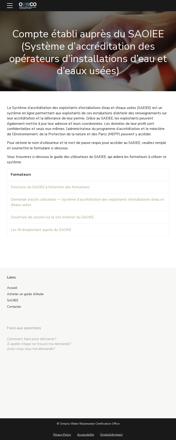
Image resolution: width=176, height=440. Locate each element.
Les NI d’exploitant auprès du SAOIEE (41, 229)
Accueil (12, 288)
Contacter (14, 306)
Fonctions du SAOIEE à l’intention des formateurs (50, 187)
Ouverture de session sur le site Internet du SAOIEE (52, 217)
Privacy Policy (62, 435)
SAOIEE (12, 300)
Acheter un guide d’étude (25, 294)
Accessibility (85, 435)
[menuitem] (111, 434)
